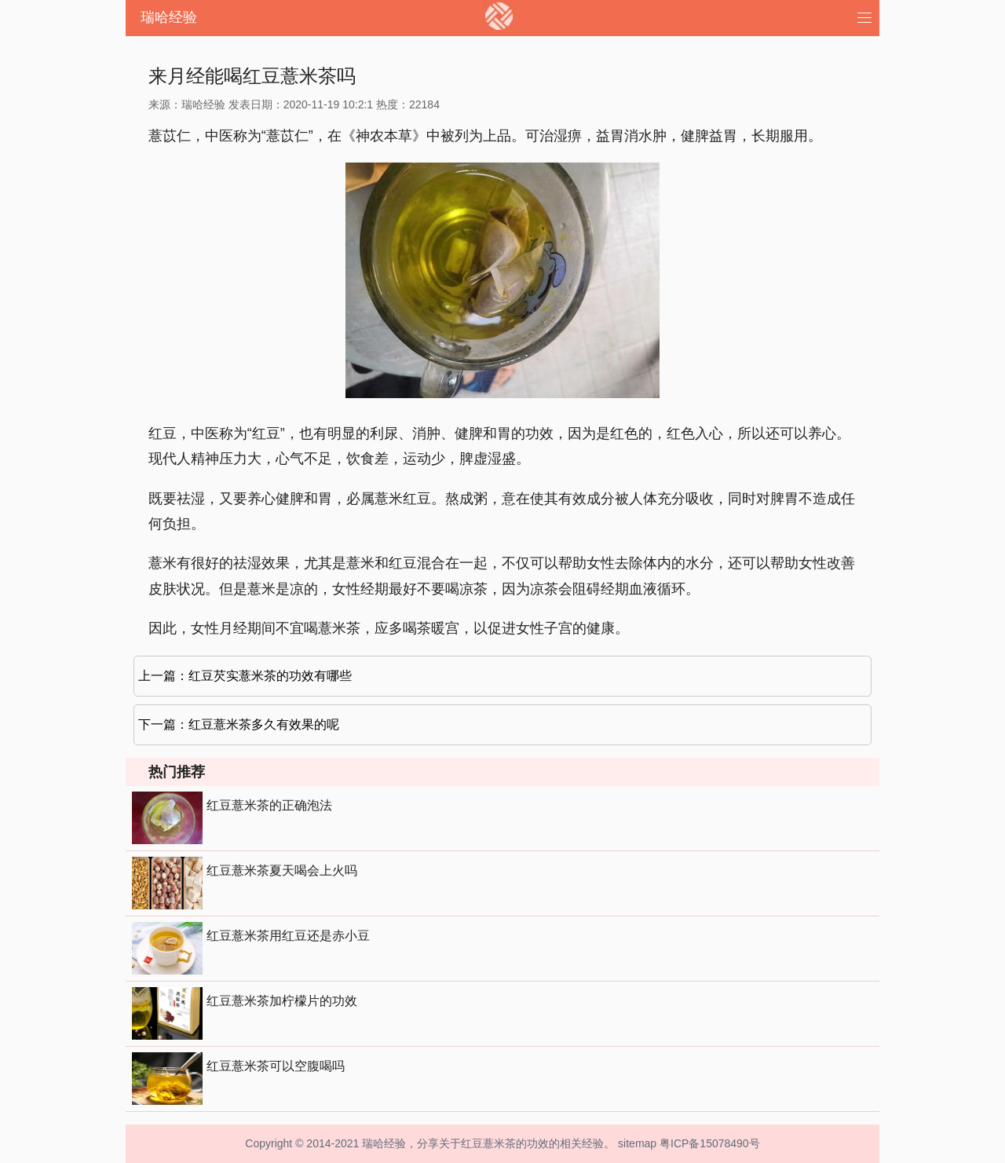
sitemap (637, 1143)
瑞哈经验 (169, 17)
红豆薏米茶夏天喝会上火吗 (281, 870)
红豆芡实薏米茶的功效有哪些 (270, 675)
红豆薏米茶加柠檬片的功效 (281, 1001)
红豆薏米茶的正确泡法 (269, 805)
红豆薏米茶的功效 (505, 1143)
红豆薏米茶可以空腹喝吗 (275, 1066)
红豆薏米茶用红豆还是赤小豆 (288, 935)
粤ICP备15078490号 (710, 1143)
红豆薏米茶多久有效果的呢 (263, 724)
